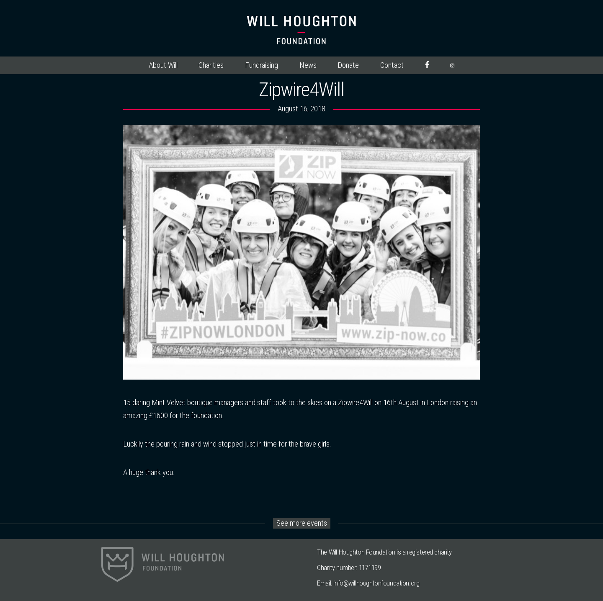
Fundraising (261, 65)
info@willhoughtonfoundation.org (376, 583)
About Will (163, 65)
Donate (348, 65)
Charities (211, 65)
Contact (392, 65)
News (308, 65)
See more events (301, 523)
